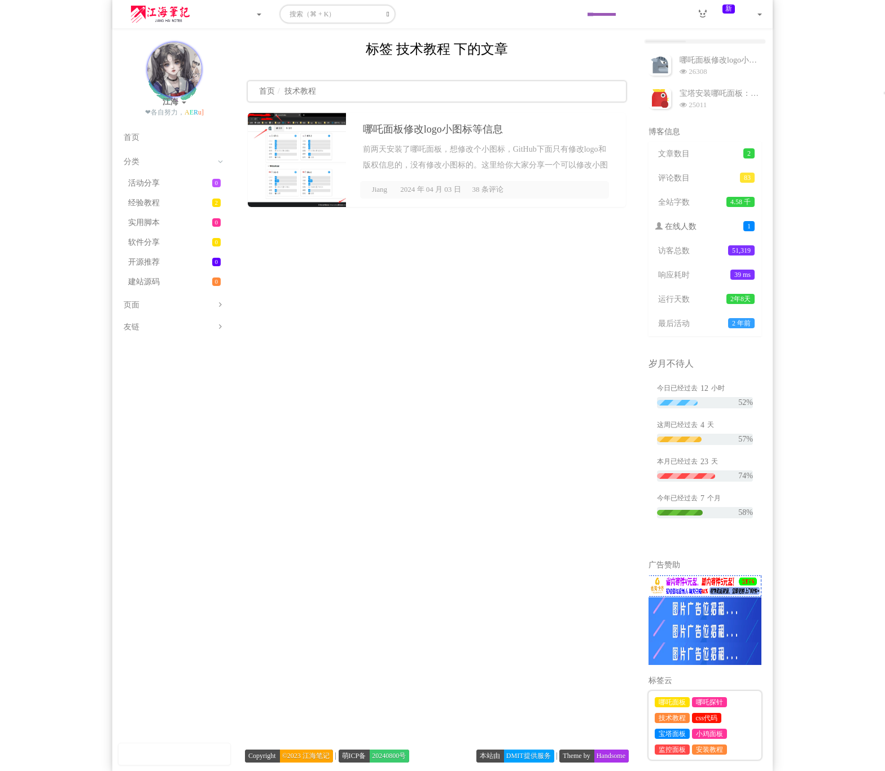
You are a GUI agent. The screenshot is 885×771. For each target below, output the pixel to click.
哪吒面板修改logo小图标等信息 (433, 129)
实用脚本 (174, 222)
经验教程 (174, 203)
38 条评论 (487, 189)
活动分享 (174, 183)
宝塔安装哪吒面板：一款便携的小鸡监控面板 (759, 93)
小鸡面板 (709, 734)
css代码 (707, 718)
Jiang (379, 189)
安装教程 (709, 750)
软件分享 (174, 242)
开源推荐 (174, 262)
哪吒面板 (672, 702)
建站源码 (174, 281)
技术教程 (672, 718)
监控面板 (672, 750)
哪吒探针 (709, 702)
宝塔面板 (672, 734)
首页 (267, 91)
